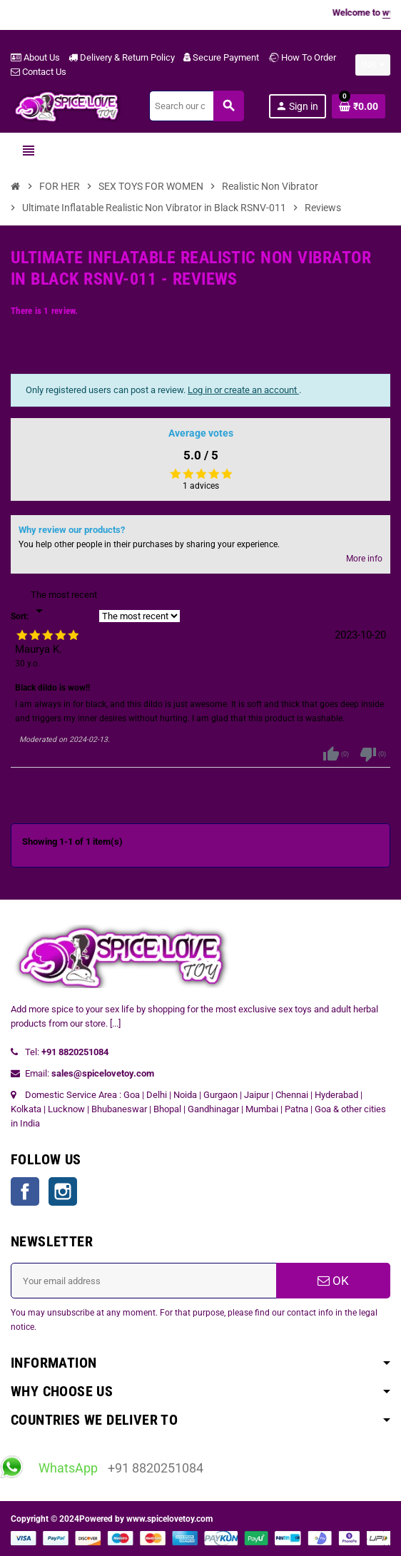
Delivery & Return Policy (121, 57)
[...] (115, 1023)
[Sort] (64, 603)
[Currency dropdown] (372, 65)
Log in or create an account (243, 390)
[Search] (196, 106)
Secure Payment (221, 57)
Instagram (63, 1191)
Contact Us (38, 71)
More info (364, 559)
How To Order (302, 57)
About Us (35, 57)
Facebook (25, 1191)
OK (333, 1280)
